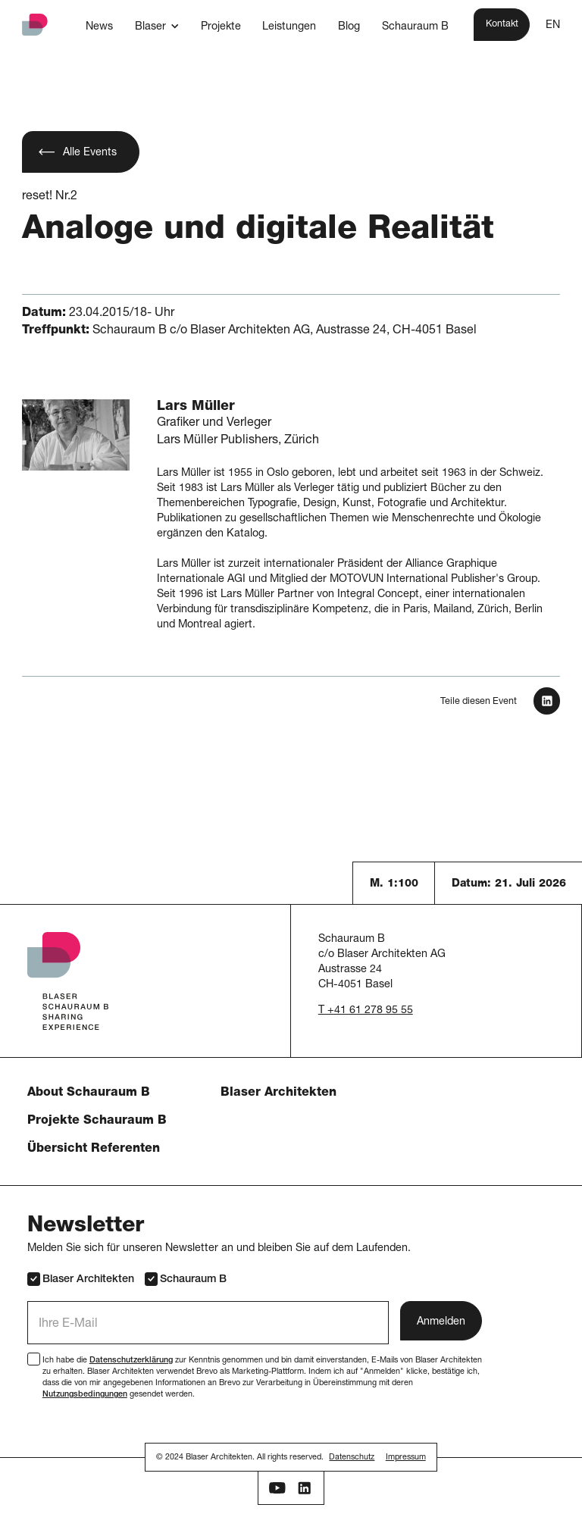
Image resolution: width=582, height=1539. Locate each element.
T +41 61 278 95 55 (365, 1011)
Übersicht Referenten (93, 1149)
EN (553, 25)
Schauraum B (186, 1278)
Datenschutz (351, 1457)
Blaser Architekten (278, 1093)
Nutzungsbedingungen (84, 1394)
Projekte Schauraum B (97, 1121)
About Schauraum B (88, 1093)
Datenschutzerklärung (131, 1360)
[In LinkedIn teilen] (547, 701)
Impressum (406, 1457)
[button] (157, 26)
